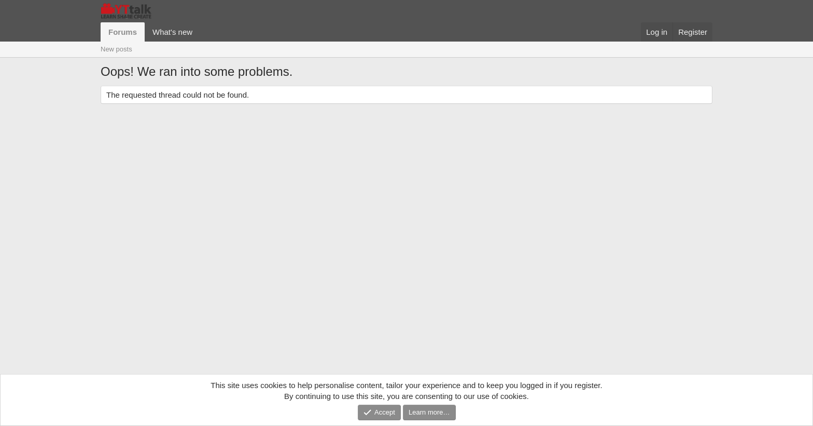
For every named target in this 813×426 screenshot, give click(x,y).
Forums (122, 32)
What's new (172, 32)
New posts (116, 49)
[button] (200, 32)
